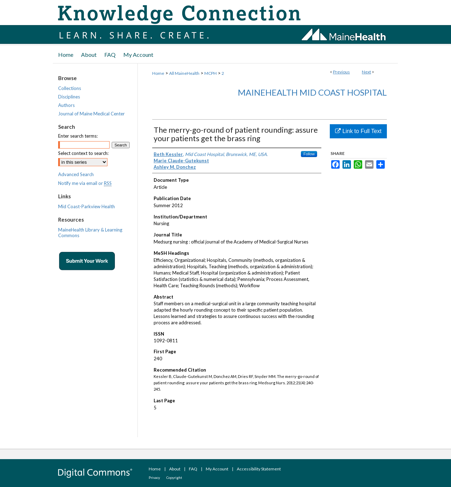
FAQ (193, 468)
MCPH (210, 73)
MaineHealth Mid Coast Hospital (312, 92)
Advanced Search (76, 174)
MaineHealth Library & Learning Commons (90, 232)
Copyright (174, 477)
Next (366, 71)
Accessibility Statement (259, 468)
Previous (341, 71)
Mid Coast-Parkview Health (86, 206)
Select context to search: (83, 153)
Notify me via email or (85, 183)
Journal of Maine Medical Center (91, 113)
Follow (309, 154)
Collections (69, 88)
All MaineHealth (184, 73)
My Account (217, 468)
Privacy (154, 477)
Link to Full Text (358, 131)
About (174, 468)
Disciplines (69, 97)
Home (158, 73)
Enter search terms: (78, 136)
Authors (66, 105)
